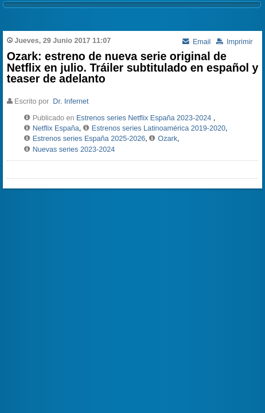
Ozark (167, 139)
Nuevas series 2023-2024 (74, 149)
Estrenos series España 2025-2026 (89, 139)
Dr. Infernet (70, 101)
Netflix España (56, 128)
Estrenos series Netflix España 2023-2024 (143, 118)
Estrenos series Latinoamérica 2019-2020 (158, 128)
